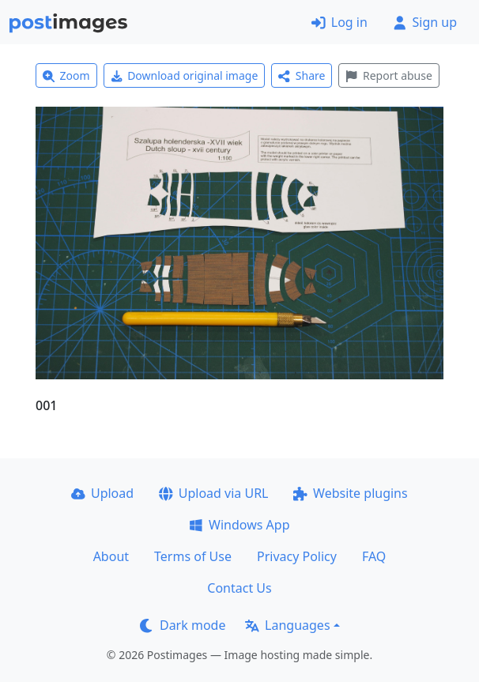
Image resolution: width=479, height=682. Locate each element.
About (111, 556)
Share (301, 75)
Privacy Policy (297, 556)
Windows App (239, 524)
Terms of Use (193, 556)
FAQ (374, 556)
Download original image (184, 75)
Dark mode (182, 625)
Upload (102, 493)
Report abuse (388, 75)
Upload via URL (213, 493)
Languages (287, 625)
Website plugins (350, 493)
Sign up (425, 22)
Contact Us (239, 588)
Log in (339, 22)
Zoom (66, 75)
